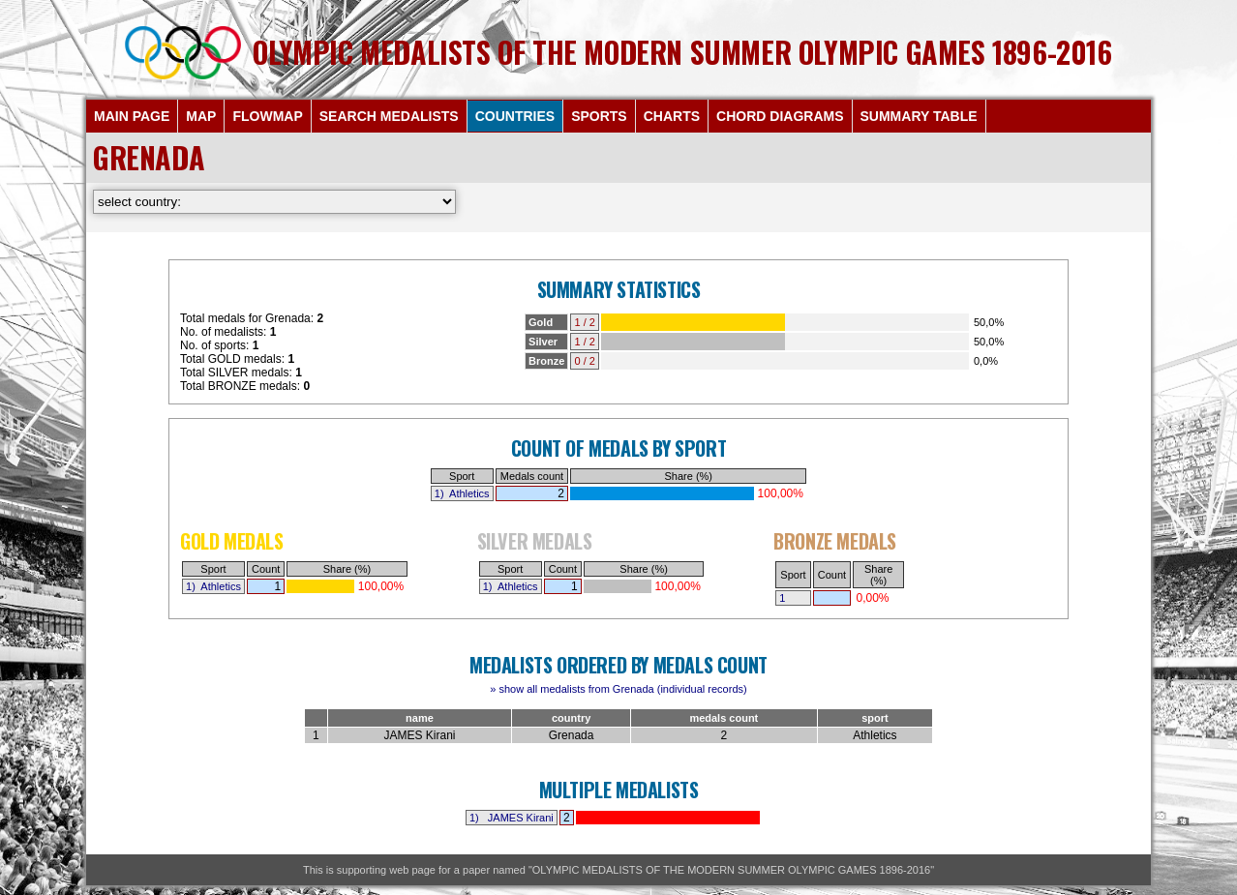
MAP (201, 116)
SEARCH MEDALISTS (389, 116)
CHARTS (672, 116)
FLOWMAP (267, 116)
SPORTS (599, 116)
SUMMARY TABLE (919, 116)
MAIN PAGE (131, 116)
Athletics (469, 493)
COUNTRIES (515, 116)
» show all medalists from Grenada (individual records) (618, 689)
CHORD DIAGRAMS (779, 116)
